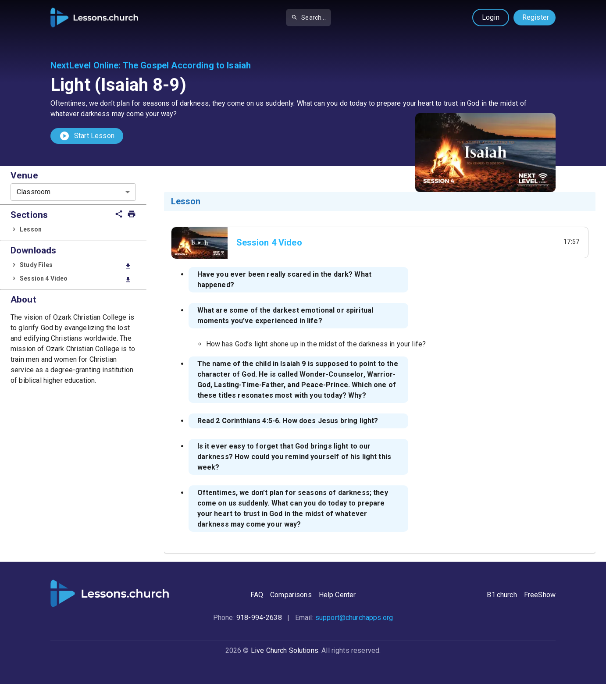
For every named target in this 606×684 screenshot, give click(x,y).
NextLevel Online (84, 65)
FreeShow (540, 595)
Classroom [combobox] (33, 192)
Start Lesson (86, 136)
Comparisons (291, 595)
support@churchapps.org (354, 617)
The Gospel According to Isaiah (187, 65)
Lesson (31, 229)
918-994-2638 (259, 617)
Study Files (75, 265)
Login (490, 17)
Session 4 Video (75, 279)
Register (535, 17)
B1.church (502, 595)
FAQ (256, 595)
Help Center (337, 595)
